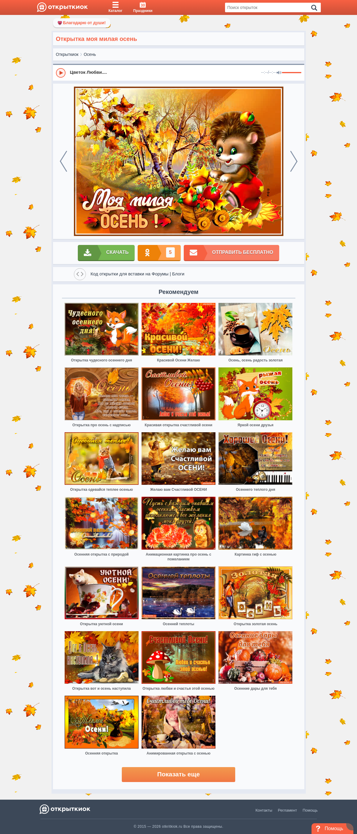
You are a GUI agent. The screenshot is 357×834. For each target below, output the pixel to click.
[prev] (63, 161)
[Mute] (279, 73)
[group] (178, 73)
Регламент (287, 810)
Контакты (264, 810)
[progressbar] (291, 73)
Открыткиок (67, 54)
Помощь (310, 810)
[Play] (61, 73)
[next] (294, 161)
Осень (90, 54)
